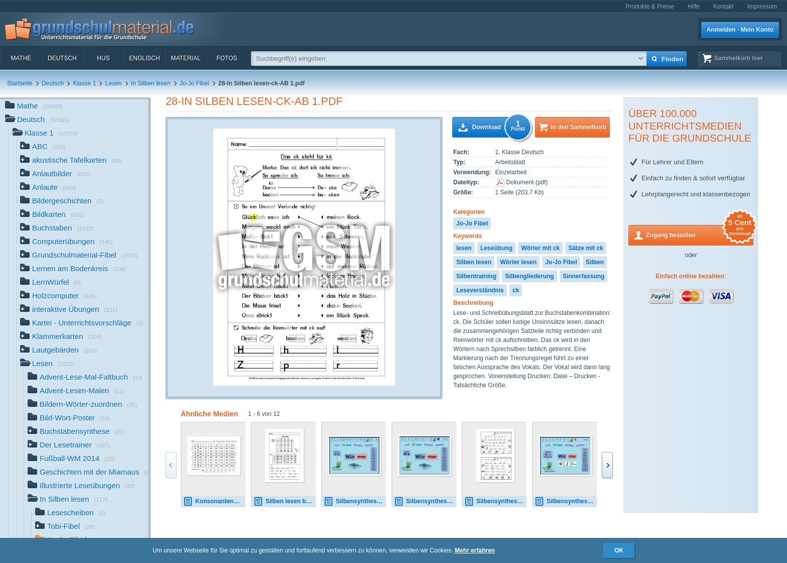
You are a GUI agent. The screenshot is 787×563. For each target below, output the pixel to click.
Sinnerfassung (583, 276)
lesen (464, 248)
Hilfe (694, 6)
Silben (595, 262)
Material (185, 58)
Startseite (20, 83)
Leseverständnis (480, 290)
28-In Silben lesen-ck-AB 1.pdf (254, 101)
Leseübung (496, 248)
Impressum (762, 6)
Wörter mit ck (540, 248)
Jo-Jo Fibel (194, 83)
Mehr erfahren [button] (475, 550)
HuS (103, 58)
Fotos (226, 58)
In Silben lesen (151, 83)
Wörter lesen (518, 262)
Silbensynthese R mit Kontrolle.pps (566, 501)
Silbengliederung (529, 276)
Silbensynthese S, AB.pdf (495, 501)
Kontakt (723, 6)
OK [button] (618, 550)
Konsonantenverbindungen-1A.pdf (214, 501)
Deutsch (62, 58)
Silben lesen (473, 262)
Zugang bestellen (699, 234)
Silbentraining (476, 276)
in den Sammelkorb (578, 127)
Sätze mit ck (585, 248)
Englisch (144, 58)
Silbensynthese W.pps (425, 501)
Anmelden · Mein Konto (740, 29)
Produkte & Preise (649, 6)
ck (515, 290)
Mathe (21, 58)
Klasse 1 (84, 83)
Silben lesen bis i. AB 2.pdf (284, 501)
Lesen (113, 83)
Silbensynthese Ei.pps (355, 501)
